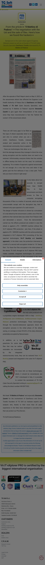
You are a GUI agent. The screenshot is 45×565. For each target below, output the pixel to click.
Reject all (22, 304)
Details (22, 260)
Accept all (22, 297)
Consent (8, 260)
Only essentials (22, 285)
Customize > (22, 291)
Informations (36, 260)
